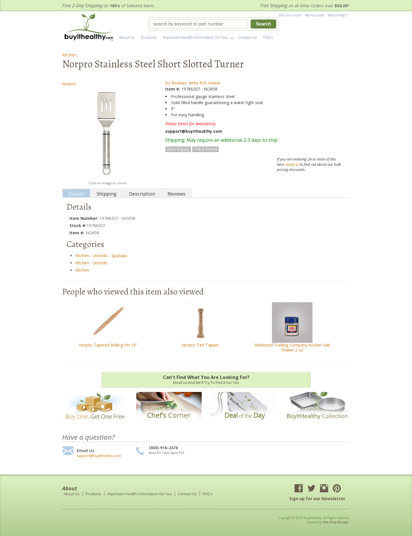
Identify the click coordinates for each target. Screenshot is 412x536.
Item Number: (84, 218)
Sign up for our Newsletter (317, 498)
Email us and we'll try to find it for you (206, 379)
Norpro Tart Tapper (200, 345)
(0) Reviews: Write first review (192, 83)
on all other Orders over (305, 5)
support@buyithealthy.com (99, 456)
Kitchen (69, 55)
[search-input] (199, 24)
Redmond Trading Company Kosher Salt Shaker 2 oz (292, 347)
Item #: (173, 89)
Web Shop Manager (336, 522)
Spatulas (119, 255)
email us (292, 164)
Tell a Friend (205, 149)
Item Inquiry (178, 149)
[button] (213, 24)
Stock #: (78, 225)
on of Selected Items (108, 5)
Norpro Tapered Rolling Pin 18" (108, 345)
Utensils (100, 255)
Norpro (69, 83)
